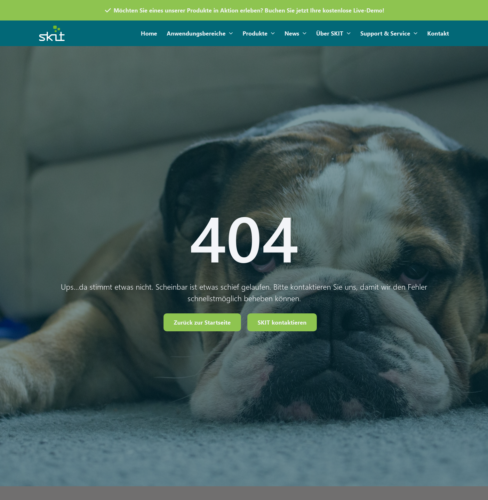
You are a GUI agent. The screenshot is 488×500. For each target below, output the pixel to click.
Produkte (259, 33)
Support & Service (389, 33)
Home (149, 33)
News (295, 33)
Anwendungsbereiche (200, 33)
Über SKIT (333, 33)
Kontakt (438, 33)
